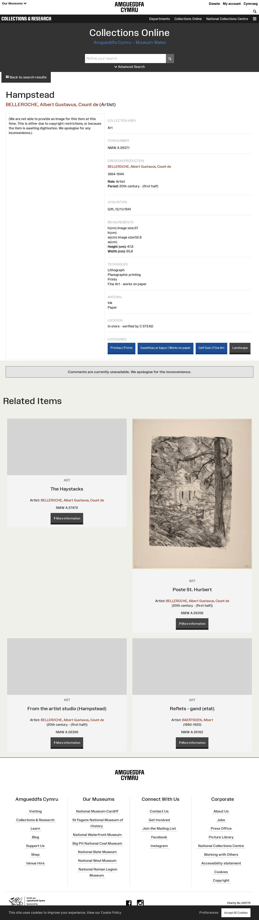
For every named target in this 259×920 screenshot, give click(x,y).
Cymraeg (251, 3)
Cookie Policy (111, 912)
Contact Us (159, 811)
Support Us (35, 846)
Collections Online (188, 19)
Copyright (221, 880)
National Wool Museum (97, 861)
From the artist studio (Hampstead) (66, 708)
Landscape (240, 347)
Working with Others (221, 854)
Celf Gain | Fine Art (211, 347)
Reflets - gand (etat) (192, 708)
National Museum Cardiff (97, 811)
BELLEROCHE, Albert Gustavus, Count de (52, 104)
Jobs (221, 820)
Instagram (159, 846)
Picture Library (221, 837)
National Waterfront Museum (97, 835)
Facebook (159, 837)
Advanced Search (129, 67)
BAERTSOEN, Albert (197, 720)
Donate (214, 3)
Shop (35, 854)
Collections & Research (26, 19)
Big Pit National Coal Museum (97, 843)
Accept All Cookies (236, 912)
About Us (221, 811)
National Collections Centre (227, 19)
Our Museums (14, 3)
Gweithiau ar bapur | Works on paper (165, 347)
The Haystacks (66, 489)
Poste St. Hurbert (192, 589)
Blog (35, 837)
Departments (159, 19)
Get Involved (159, 820)
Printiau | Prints (121, 347)
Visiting (35, 811)
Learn (35, 828)
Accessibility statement (221, 863)
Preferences (209, 912)
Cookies (221, 872)
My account (232, 3)
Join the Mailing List (159, 828)
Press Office (221, 828)
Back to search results (26, 77)
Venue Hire (35, 863)
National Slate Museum (97, 852)
